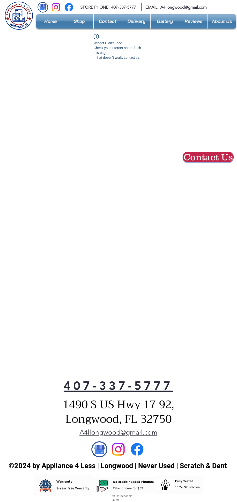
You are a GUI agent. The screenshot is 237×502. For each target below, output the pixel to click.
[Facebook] (68, 7)
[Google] (99, 449)
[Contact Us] (208, 157)
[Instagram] (55, 7)
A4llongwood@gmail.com (183, 7)
